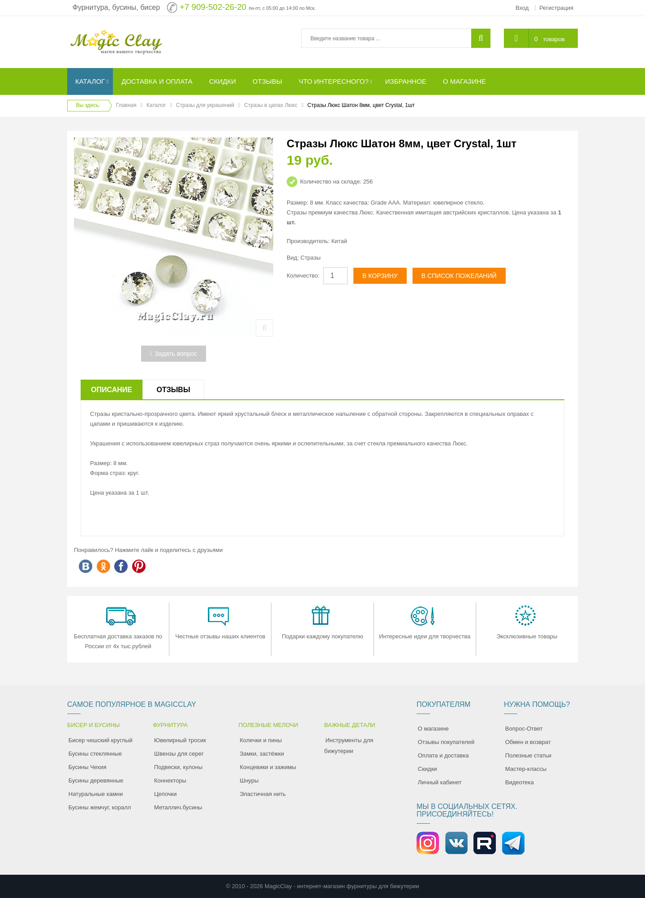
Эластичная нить (262, 794)
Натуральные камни (96, 794)
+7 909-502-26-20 (213, 7)
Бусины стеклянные (95, 753)
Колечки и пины (261, 740)
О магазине (433, 728)
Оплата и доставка (443, 755)
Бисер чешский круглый (101, 740)
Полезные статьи (528, 755)
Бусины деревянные (96, 780)
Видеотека (519, 782)
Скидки (427, 768)
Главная (126, 105)
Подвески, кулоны (178, 767)
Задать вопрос (173, 353)
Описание (111, 389)
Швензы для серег (179, 753)
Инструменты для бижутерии (349, 745)
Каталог (156, 105)
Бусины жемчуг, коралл (100, 807)
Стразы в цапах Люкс (270, 105)
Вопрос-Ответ (524, 728)
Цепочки (165, 794)
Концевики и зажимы (268, 767)
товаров (553, 39)
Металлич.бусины (178, 807)
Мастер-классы (525, 768)
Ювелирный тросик (180, 740)
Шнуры (249, 780)
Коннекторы (170, 780)
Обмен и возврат (528, 742)
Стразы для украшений (205, 105)
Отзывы (173, 389)
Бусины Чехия (88, 767)
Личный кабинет (440, 782)
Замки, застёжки (262, 753)
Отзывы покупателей (446, 742)
